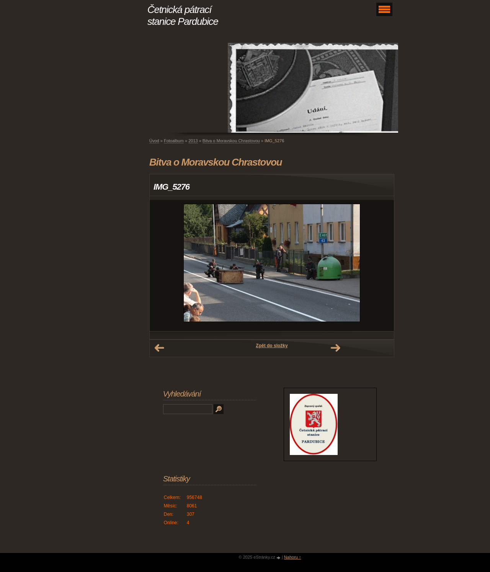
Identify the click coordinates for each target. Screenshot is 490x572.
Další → (335, 348)
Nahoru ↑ (292, 557)
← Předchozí (159, 348)
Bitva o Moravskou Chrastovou (231, 140)
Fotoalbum (174, 140)
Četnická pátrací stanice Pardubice (182, 15)
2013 (193, 140)
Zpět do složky (271, 345)
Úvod (154, 140)
